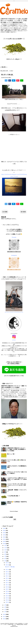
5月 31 (7, 562)
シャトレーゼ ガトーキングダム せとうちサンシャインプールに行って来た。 (16, 485)
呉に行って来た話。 (10, 566)
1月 (5, 611)
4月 (5, 605)
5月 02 (7, 600)
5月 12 (7, 580)
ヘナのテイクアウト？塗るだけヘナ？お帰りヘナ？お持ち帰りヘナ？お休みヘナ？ (17, 479)
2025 (4, 530)
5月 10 (7, 584)
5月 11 (7, 582)
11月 (5, 547)
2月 (5, 609)
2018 (4, 614)
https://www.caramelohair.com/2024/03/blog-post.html (14, 312)
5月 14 (7, 578)
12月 (5, 545)
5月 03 (7, 598)
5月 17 (7, 576)
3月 (5, 607)
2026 (4, 528)
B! (13, 80)
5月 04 (7, 595)
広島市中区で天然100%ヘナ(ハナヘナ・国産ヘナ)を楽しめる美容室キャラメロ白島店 (16, 449)
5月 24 (7, 569)
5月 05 (7, 593)
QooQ (16, 626)
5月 (5, 560)
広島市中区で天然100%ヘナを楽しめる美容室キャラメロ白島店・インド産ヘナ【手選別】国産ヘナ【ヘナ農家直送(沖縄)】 (14, 20)
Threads (14, 237)
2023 (4, 534)
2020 (4, 541)
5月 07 (7, 589)
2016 (4, 618)
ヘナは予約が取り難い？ (13, 495)
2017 (4, 616)
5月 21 (7, 571)
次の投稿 (4, 211)
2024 (4, 532)
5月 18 (7, 573)
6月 (5, 558)
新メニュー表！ (11, 454)
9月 (5, 552)
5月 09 (7, 587)
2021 (4, 539)
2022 (4, 537)
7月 (5, 556)
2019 (4, 543)
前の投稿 (23, 211)
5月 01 (7, 602)
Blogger (16, 511)
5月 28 (7, 564)
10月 (5, 549)
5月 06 (7, 591)
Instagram (14, 255)
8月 (5, 554)
